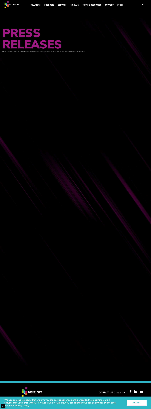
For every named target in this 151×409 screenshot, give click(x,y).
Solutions (36, 5)
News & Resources (92, 5)
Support (109, 5)
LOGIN (120, 5)
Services (62, 5)
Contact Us (106, 392)
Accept (137, 402)
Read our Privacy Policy (16, 405)
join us (120, 392)
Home (4, 51)
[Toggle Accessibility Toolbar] (3, 406)
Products (49, 5)
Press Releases (25, 51)
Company (74, 5)
